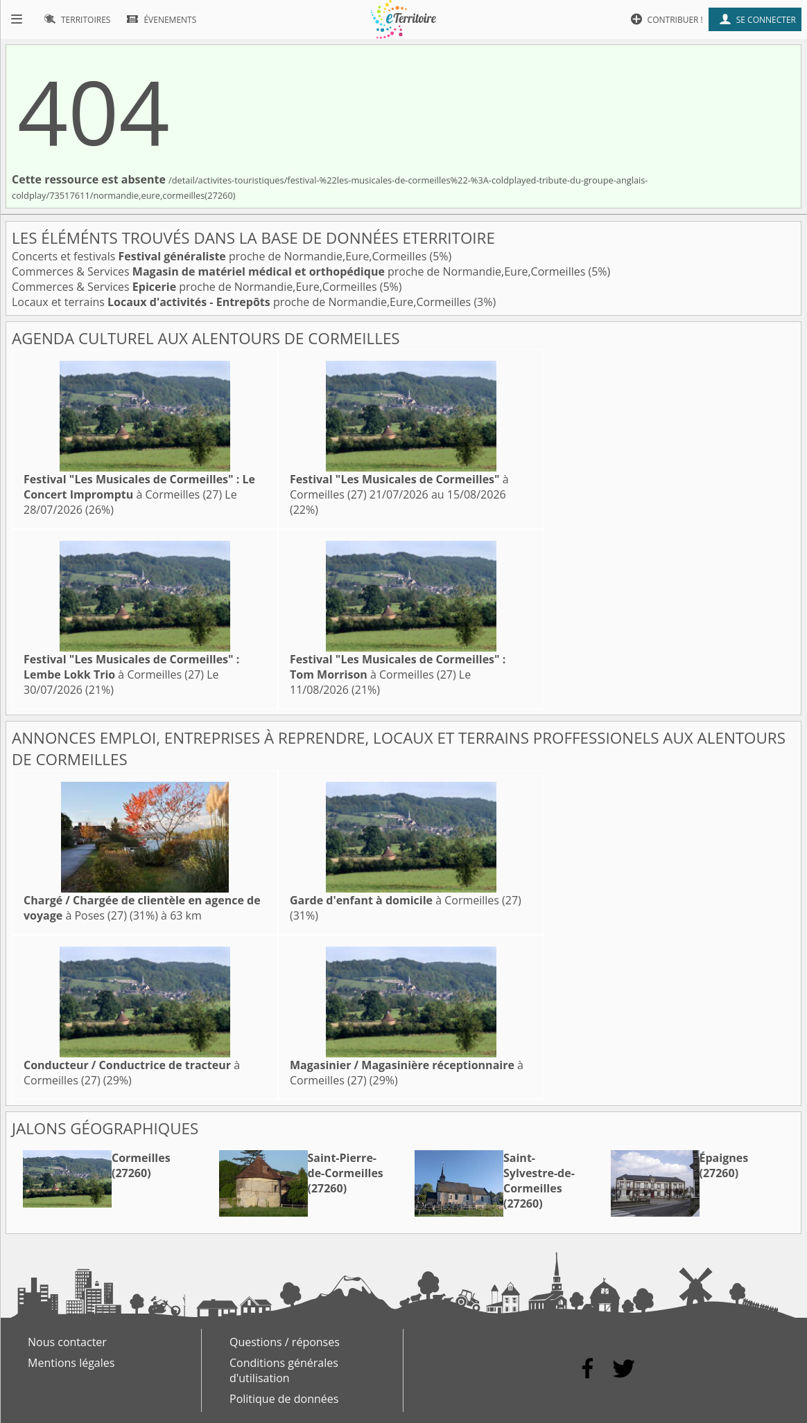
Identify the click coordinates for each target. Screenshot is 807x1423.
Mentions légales (71, 1362)
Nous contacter (67, 1342)
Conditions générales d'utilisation (283, 1370)
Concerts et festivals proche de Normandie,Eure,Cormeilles (220, 256)
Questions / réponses (284, 1342)
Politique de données (283, 1398)
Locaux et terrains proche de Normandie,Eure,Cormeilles (243, 302)
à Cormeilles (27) (139, 487)
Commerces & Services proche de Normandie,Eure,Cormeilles (300, 271)
